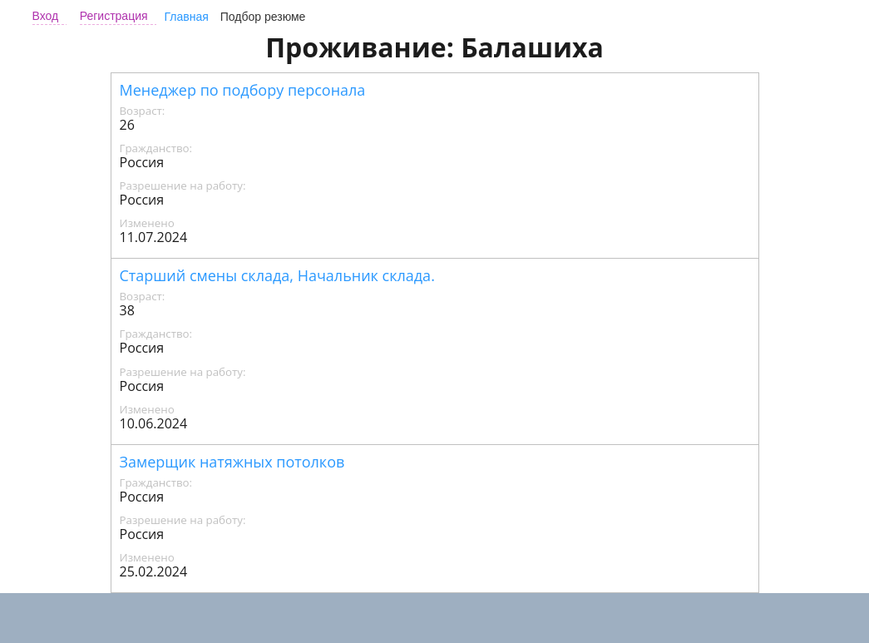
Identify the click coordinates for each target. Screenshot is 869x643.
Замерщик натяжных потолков (232, 462)
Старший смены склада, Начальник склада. (277, 275)
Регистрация (114, 15)
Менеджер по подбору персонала (243, 90)
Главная (187, 16)
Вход (45, 15)
